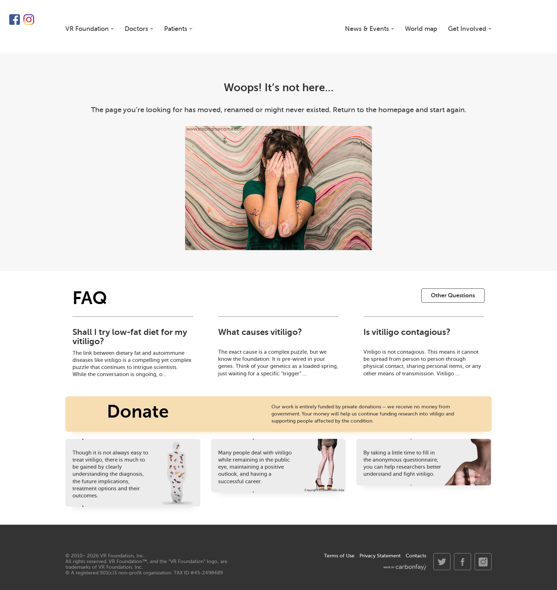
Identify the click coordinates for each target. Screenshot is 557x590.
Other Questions (453, 295)
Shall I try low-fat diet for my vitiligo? (129, 336)
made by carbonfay (405, 567)
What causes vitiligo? (260, 332)
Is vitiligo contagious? (406, 332)
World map (421, 29)
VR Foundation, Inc (122, 555)
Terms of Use (339, 555)
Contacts (416, 555)
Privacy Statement (380, 555)
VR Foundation (278, 26)
